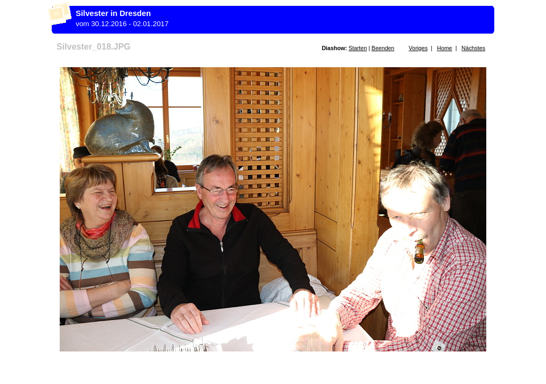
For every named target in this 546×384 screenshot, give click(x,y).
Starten (358, 48)
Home (444, 48)
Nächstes (473, 48)
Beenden (383, 48)
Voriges (418, 48)
